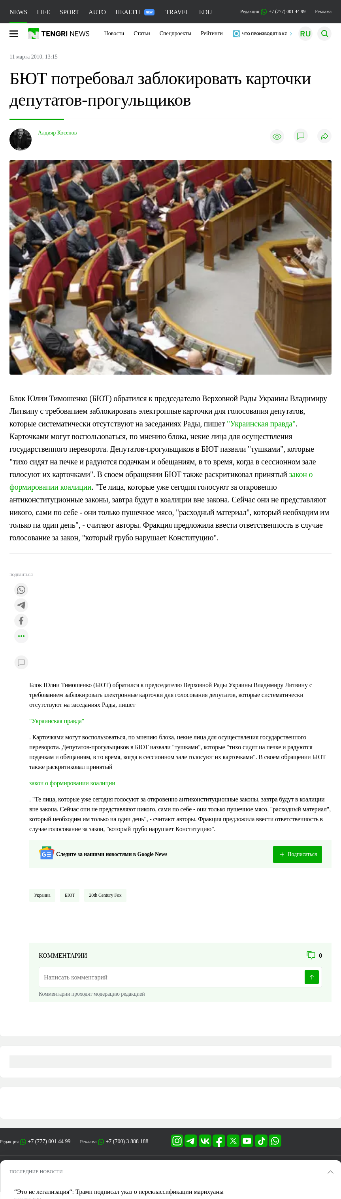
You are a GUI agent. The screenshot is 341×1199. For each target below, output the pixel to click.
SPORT (69, 12)
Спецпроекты (176, 33)
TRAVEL (178, 12)
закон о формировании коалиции (72, 783)
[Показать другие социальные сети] (21, 636)
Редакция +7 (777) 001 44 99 (272, 12)
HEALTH (134, 12)
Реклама (323, 11)
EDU (205, 12)
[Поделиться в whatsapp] (21, 590)
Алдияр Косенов (57, 133)
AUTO (97, 12)
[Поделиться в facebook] (21, 621)
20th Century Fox (105, 895)
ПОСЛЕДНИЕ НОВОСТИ (36, 1171)
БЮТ (70, 895)
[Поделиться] (324, 136)
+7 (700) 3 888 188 (127, 1141)
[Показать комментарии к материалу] (21, 663)
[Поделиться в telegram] (21, 606)
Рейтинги (212, 33)
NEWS (18, 12)
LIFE (43, 12)
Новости (114, 33)
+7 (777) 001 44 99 (49, 1141)
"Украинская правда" (261, 423)
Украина (42, 895)
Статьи (142, 33)
